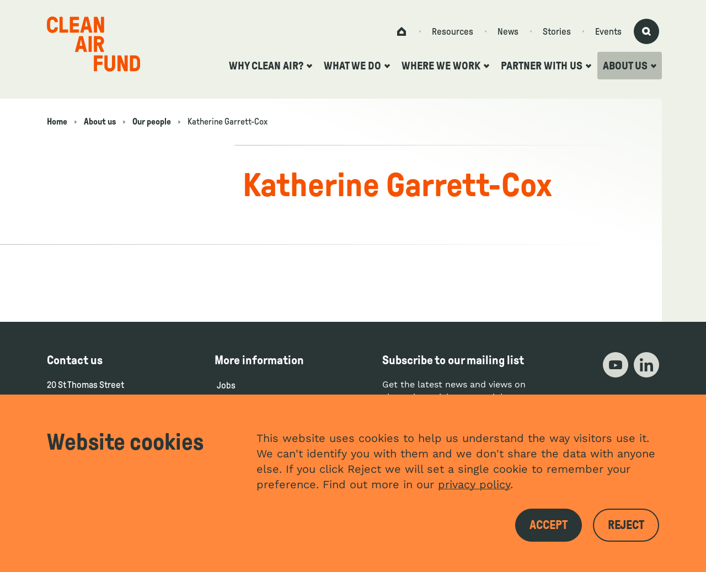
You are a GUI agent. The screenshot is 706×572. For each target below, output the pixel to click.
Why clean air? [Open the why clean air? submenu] (270, 66)
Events (608, 31)
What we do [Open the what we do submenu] (357, 66)
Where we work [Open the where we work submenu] (445, 66)
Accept (549, 525)
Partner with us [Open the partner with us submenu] (546, 66)
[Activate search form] (646, 31)
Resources (452, 31)
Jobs (226, 385)
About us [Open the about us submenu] (629, 66)
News (508, 31)
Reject (626, 525)
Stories (557, 31)
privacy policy (474, 484)
